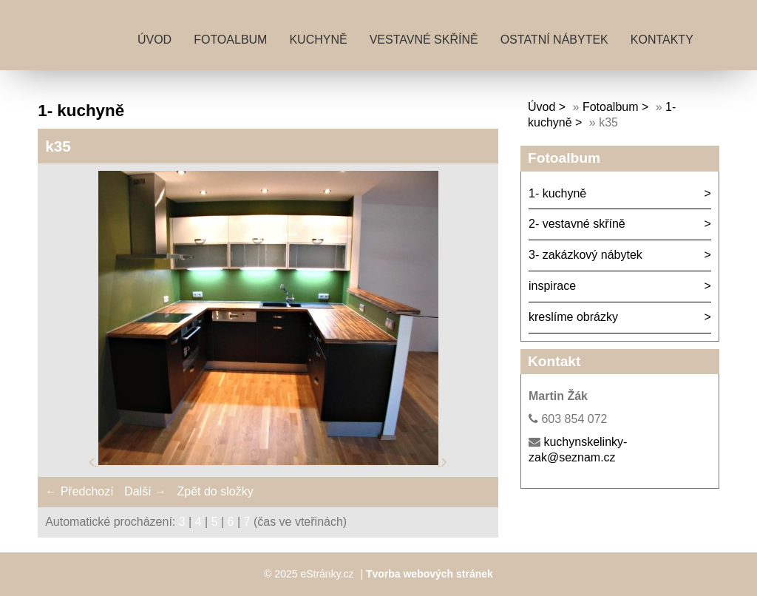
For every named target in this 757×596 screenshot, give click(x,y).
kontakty (662, 39)
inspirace (552, 286)
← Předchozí (79, 491)
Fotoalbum (230, 39)
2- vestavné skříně (577, 223)
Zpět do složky (215, 491)
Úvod (155, 39)
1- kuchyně (557, 193)
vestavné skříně (424, 39)
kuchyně (318, 39)
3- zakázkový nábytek (585, 254)
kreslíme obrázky (573, 317)
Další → (145, 491)
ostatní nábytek (554, 39)
